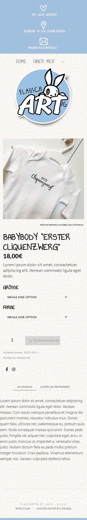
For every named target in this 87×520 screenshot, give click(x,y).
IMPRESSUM (23, 509)
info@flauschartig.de (42, 48)
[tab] (24, 386)
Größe (11, 287)
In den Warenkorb (46, 340)
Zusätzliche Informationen (55, 387)
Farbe (9, 307)
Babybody (23, 357)
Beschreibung (24, 387)
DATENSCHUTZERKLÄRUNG (54, 509)
